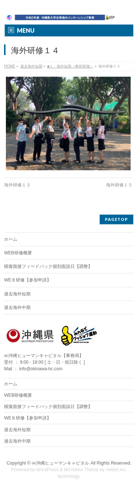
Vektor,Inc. (116, 469)
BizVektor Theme (81, 469)
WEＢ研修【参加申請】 (27, 280)
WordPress (47, 469)
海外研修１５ (119, 185)
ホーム (10, 239)
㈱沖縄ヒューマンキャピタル (60, 463)
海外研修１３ (17, 185)
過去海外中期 (17, 307)
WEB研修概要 (18, 252)
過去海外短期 (17, 294)
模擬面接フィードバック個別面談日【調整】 (48, 266)
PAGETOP (116, 219)
